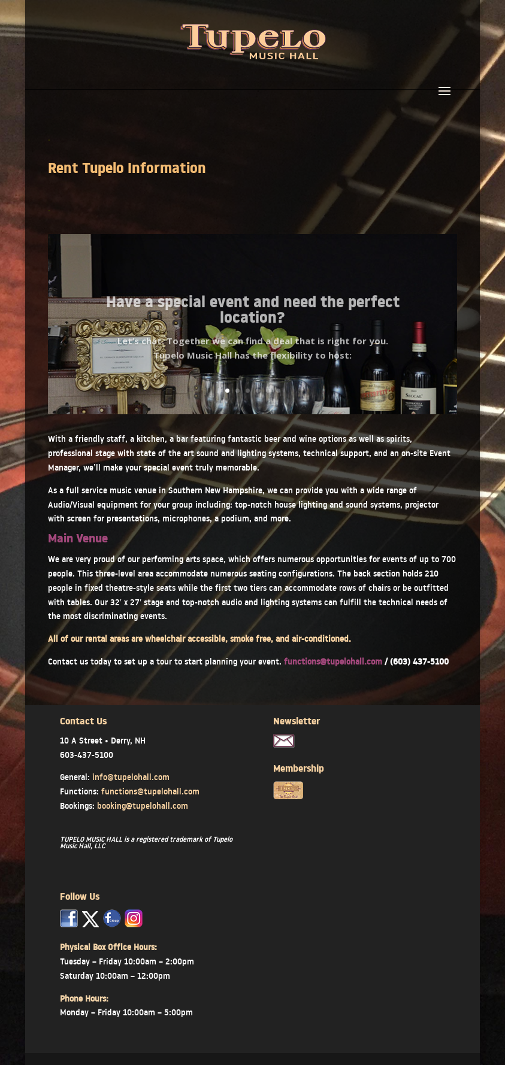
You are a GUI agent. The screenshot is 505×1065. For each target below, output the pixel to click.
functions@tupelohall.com (334, 661)
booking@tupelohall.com (142, 806)
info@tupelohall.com (131, 777)
